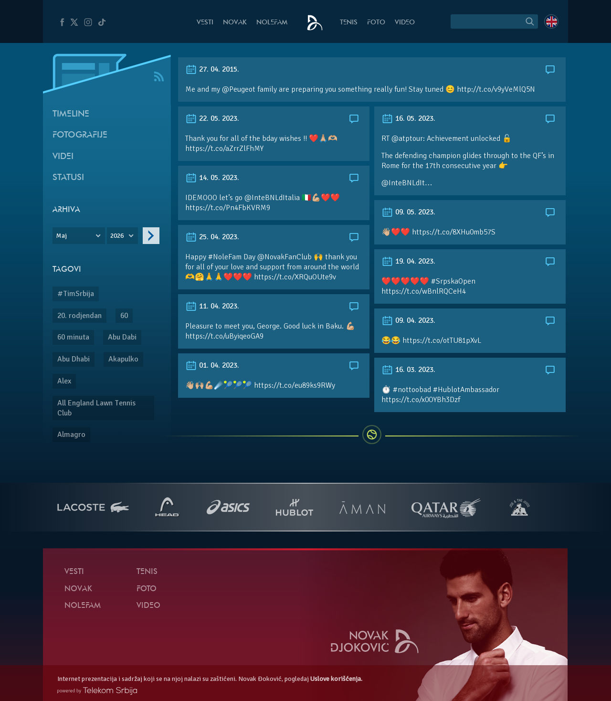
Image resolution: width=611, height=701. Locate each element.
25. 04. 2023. (212, 237)
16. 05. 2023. (408, 118)
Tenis (349, 22)
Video (405, 22)
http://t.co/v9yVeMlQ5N (496, 89)
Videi (63, 156)
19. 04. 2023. (408, 261)
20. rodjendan (79, 315)
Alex (64, 381)
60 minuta (73, 337)
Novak (235, 22)
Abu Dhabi (73, 359)
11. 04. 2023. (212, 306)
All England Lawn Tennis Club (96, 408)
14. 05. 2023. (212, 177)
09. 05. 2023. (408, 212)
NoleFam (271, 22)
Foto (376, 22)
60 (124, 315)
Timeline (71, 114)
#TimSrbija (75, 293)
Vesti (205, 22)
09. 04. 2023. (408, 320)
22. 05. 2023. (212, 118)
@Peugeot (238, 89)
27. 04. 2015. (212, 69)
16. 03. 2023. (408, 369)
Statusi (68, 177)
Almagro (71, 434)
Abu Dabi (122, 337)
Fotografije (80, 135)
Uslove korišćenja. (336, 679)
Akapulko (123, 359)
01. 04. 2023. (212, 365)
